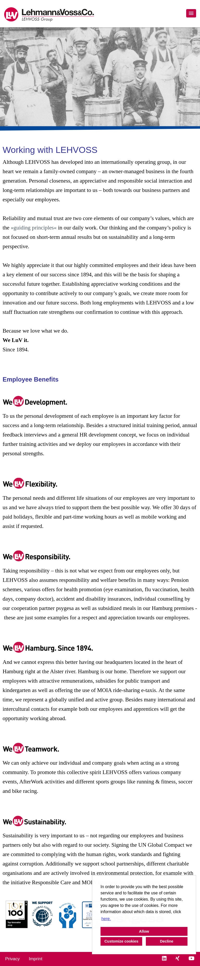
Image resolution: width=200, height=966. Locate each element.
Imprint (35, 958)
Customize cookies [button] (121, 941)
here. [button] (106, 919)
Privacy (12, 958)
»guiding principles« (34, 228)
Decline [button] (166, 941)
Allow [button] (144, 931)
